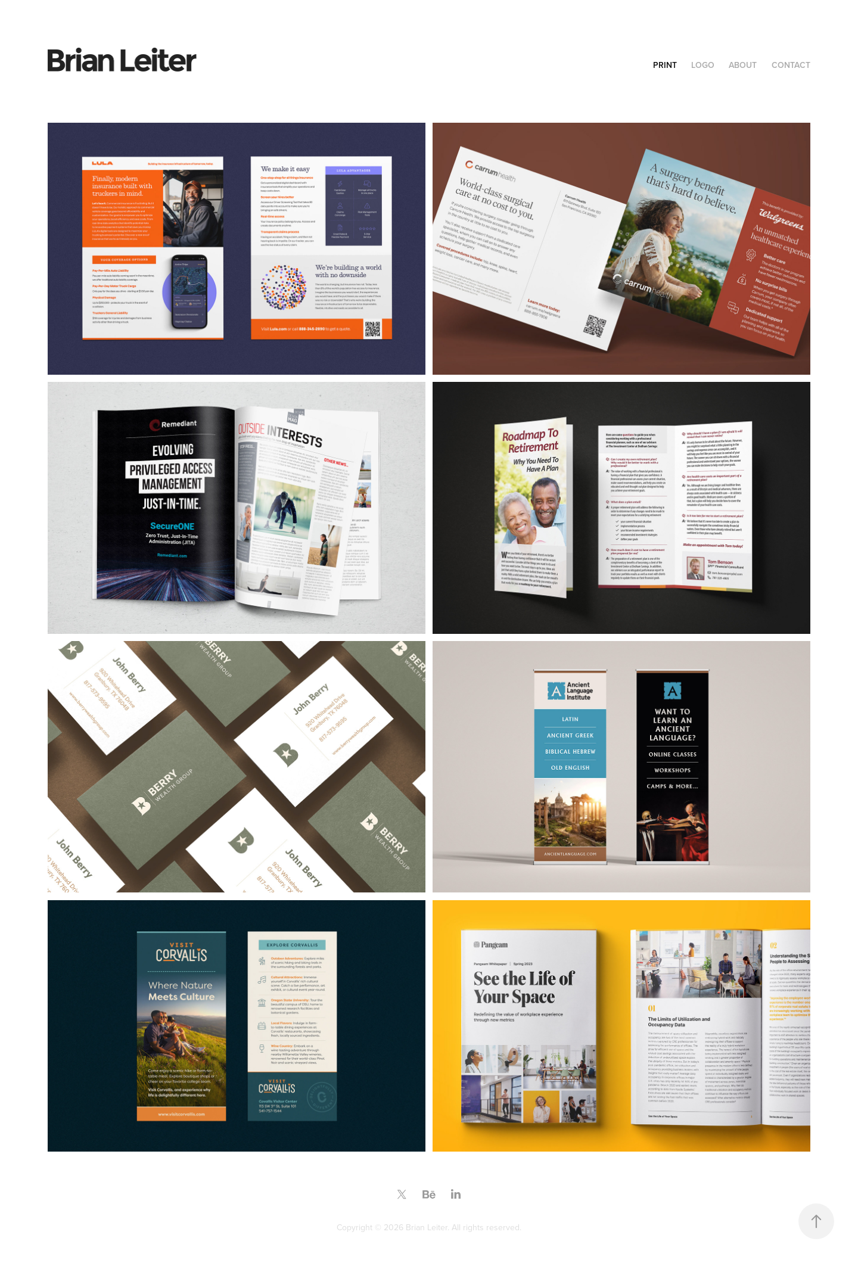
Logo (702, 65)
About (743, 65)
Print (665, 65)
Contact (791, 65)
